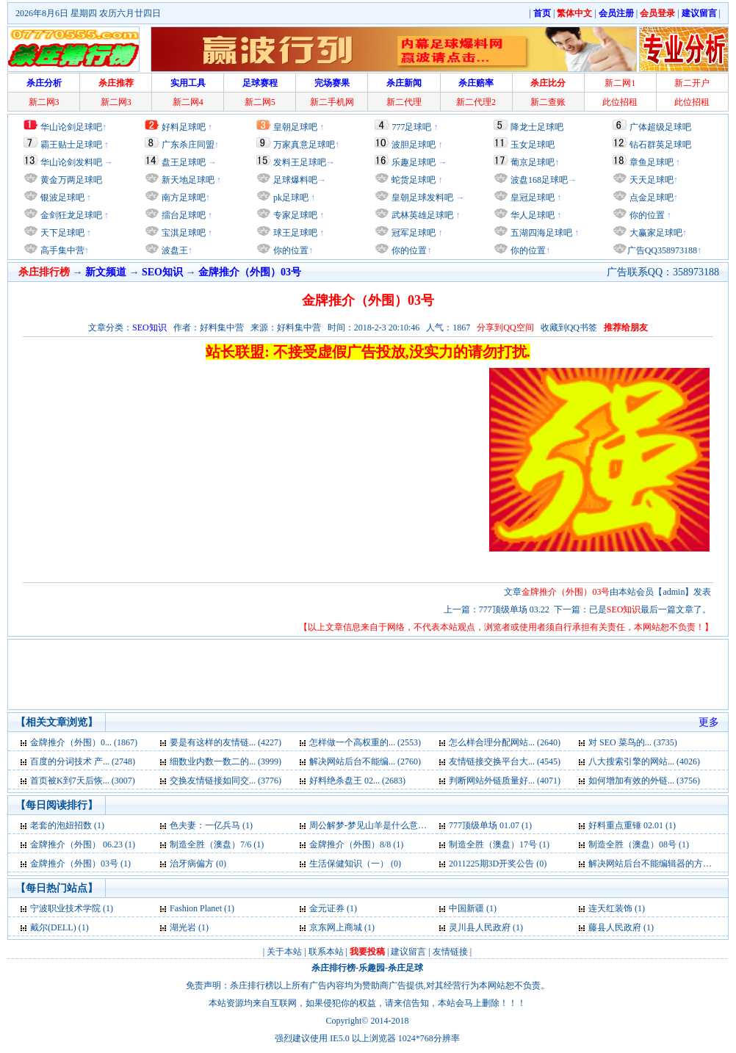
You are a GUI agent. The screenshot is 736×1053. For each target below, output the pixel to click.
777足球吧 (411, 127)
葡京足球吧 (532, 162)
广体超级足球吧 (660, 127)
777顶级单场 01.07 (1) (490, 825)
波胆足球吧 (414, 145)
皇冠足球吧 (531, 197)
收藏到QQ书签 (569, 327)
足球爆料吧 (295, 180)
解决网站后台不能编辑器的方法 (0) (656, 863)
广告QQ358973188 (662, 250)
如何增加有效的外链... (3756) (644, 780)
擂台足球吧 (182, 215)
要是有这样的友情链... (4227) (225, 742)
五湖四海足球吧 (540, 233)
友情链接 (450, 952)
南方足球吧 (182, 197)
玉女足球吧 (532, 145)
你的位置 (290, 250)
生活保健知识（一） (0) (355, 863)
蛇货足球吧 (415, 180)
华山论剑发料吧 (71, 162)
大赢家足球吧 (654, 233)
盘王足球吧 (184, 162)
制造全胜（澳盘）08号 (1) (638, 844)
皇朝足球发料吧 (421, 197)
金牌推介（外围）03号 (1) (80, 863)
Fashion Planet (197, 908)
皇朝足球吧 (295, 127)
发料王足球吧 (299, 162)
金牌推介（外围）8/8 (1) (356, 844)
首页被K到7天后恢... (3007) (82, 780)
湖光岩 (183, 927)
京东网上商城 (335, 927)
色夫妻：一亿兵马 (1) (211, 825)
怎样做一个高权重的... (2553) (365, 742)
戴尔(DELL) (53, 927)
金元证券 (326, 908)
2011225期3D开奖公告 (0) (497, 863)
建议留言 (408, 952)
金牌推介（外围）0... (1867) (83, 742)
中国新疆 (466, 908)
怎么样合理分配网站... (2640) (504, 742)
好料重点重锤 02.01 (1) (632, 825)
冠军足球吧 (412, 233)
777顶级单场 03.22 (514, 609)
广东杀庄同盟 (188, 145)
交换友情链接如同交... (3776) (225, 780)
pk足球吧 (290, 197)
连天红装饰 (610, 908)
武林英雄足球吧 (421, 215)
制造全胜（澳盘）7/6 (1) (217, 844)
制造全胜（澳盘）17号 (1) (499, 844)
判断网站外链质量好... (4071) (504, 780)
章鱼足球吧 (651, 162)
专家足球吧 (294, 215)
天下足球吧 (61, 233)
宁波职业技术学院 (66, 908)
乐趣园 (371, 968)
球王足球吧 (294, 233)
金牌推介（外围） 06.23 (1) (82, 844)
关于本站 (284, 952)
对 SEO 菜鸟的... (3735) (632, 742)
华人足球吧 (531, 215)
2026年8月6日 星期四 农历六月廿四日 (88, 13)
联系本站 (326, 952)
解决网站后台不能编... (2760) (365, 761)
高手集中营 (61, 250)
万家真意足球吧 (304, 145)
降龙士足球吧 (536, 127)
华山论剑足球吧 (71, 127)
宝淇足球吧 (184, 233)
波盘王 (173, 250)
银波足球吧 (62, 197)
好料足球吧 (184, 127)
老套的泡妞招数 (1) (67, 825)
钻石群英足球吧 (660, 145)
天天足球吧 (650, 180)
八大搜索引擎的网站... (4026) (644, 761)
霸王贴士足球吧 (71, 145)
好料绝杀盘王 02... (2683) (357, 780)
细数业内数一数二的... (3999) (225, 761)
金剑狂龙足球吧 (70, 215)
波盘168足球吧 (539, 180)
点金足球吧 (650, 197)
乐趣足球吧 (414, 162)
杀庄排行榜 (333, 968)
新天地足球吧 (186, 180)
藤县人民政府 (614, 927)
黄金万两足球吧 (71, 180)
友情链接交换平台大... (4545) (504, 761)
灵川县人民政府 (479, 927)
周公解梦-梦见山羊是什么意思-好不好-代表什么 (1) (408, 825)
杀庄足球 (405, 968)
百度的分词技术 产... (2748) (82, 761)
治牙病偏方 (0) (198, 863)
